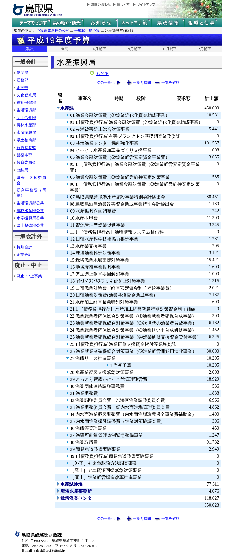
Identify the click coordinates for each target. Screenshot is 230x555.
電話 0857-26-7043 (36, 546)
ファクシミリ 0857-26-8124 (77, 546)
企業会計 (24, 254)
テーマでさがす (33, 23)
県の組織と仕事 (201, 23)
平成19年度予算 (87, 30)
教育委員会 (26, 162)
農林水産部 (26, 125)
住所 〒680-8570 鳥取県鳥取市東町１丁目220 (59, 540)
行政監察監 (26, 147)
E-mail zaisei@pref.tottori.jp (43, 550)
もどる (102, 73)
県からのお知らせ (100, 23)
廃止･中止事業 (29, 276)
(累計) (29, 49)
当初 (64, 49)
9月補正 (134, 49)
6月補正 (99, 49)
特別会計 (24, 247)
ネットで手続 (134, 23)
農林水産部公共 (30, 210)
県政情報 (168, 23)
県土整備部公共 (30, 225)
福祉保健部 (26, 102)
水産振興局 (26, 132)
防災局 (22, 72)
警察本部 (24, 155)
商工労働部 (26, 117)
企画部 (22, 87)
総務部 (22, 80)
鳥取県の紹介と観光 (67, 23)
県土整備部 (26, 140)
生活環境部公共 (30, 203)
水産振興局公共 (30, 218)
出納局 (22, 170)
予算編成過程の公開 (52, 30)
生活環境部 (26, 110)
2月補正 (204, 49)
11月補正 (169, 49)
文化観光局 (26, 95)
